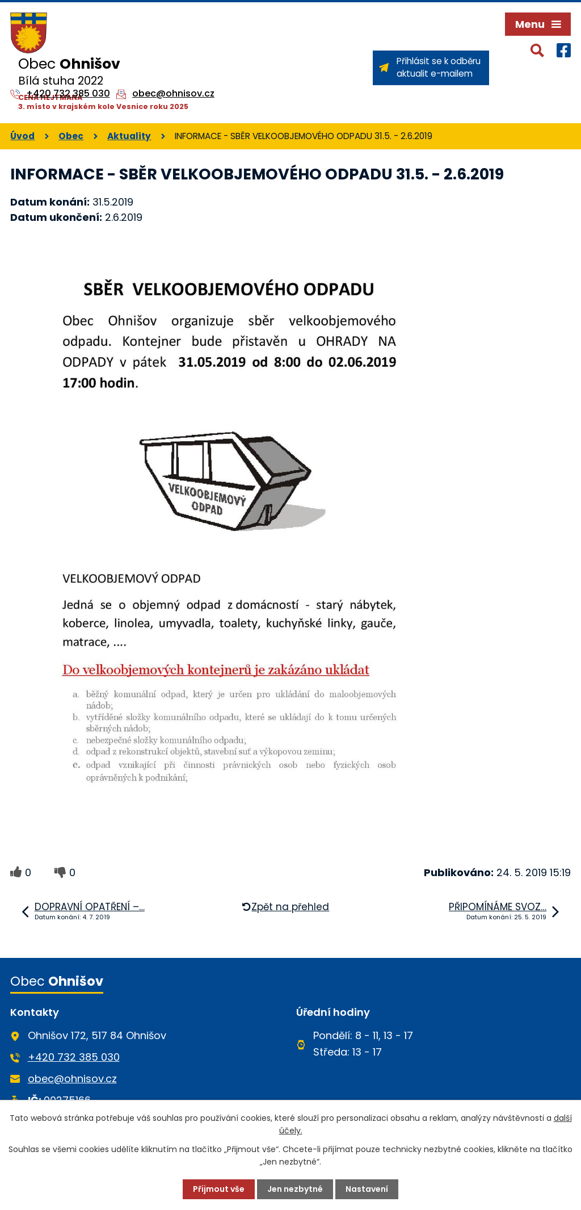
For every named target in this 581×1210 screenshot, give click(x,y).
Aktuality (129, 136)
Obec (70, 136)
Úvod (22, 136)
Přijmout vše (219, 1189)
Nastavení (367, 1189)
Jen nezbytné (295, 1189)
